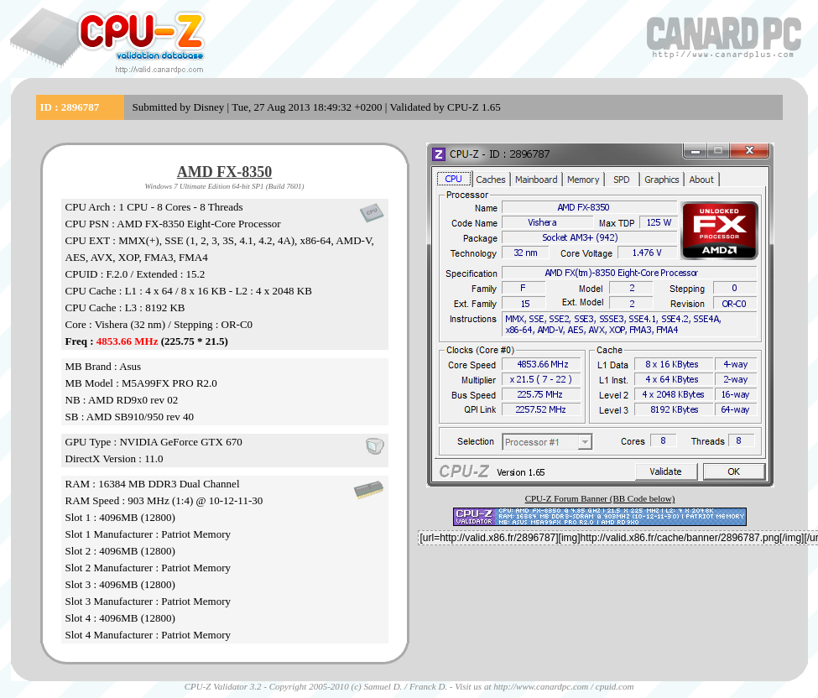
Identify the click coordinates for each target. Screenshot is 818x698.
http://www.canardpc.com (540, 686)
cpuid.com (615, 686)
